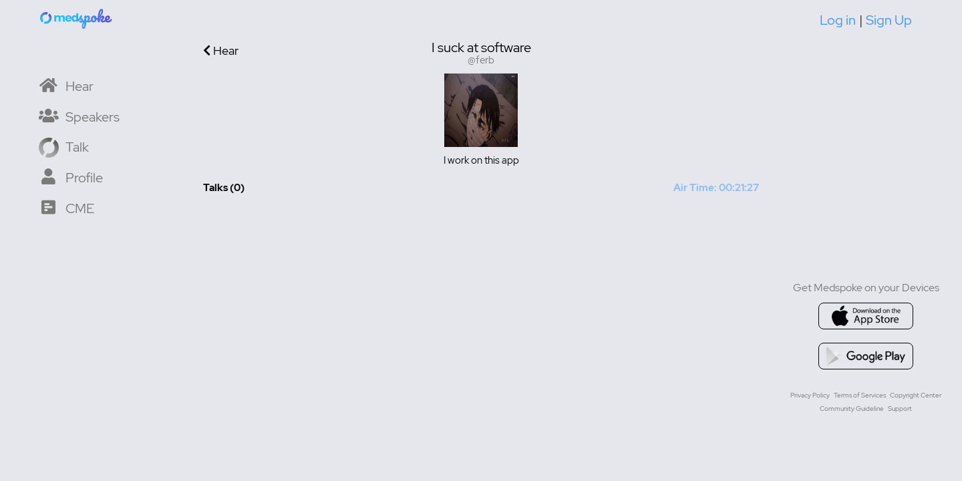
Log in (838, 20)
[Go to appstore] (865, 316)
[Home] (77, 18)
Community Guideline (852, 408)
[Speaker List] (79, 116)
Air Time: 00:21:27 (716, 187)
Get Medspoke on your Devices (866, 288)
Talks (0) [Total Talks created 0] (224, 187)
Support (900, 408)
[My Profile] (71, 176)
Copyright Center (915, 395)
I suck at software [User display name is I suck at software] (481, 47)
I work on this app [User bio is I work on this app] (481, 160)
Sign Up (889, 20)
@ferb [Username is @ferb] (481, 60)
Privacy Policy (810, 395)
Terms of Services (860, 395)
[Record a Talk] (64, 146)
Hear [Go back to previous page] (220, 50)
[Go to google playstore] (865, 356)
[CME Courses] (66, 207)
